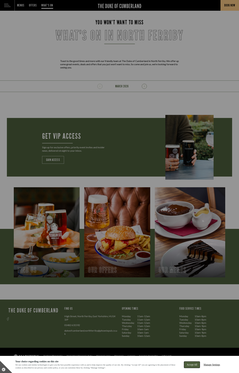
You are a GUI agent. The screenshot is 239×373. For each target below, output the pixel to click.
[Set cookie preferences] (6, 367)
